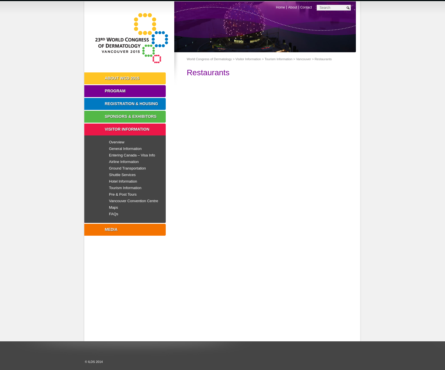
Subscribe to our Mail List (330, 340)
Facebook (129, 295)
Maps (113, 207)
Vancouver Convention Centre (133, 201)
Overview (116, 142)
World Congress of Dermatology (133, 38)
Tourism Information (278, 59)
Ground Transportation (127, 168)
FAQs (113, 214)
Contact (306, 7)
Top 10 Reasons (232, 340)
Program (115, 91)
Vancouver (303, 59)
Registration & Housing (131, 103)
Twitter (110, 295)
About (292, 7)
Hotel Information (123, 181)
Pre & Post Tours (123, 194)
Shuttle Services (122, 175)
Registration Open (199, 340)
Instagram (148, 295)
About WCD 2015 (122, 78)
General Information (125, 149)
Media (111, 229)
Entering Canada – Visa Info (132, 155)
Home (280, 7)
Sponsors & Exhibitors (131, 116)
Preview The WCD (297, 340)
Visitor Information (248, 59)
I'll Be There (265, 340)
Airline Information (124, 162)
